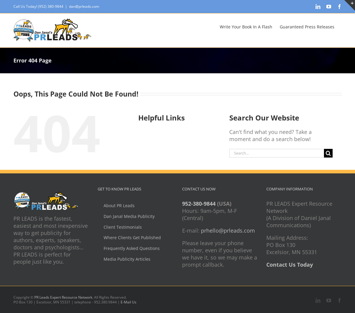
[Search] (328, 153)
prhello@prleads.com (228, 230)
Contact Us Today (289, 264)
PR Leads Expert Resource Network (63, 297)
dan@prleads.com (84, 6)
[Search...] (276, 153)
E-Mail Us (128, 302)
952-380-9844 (199, 203)
